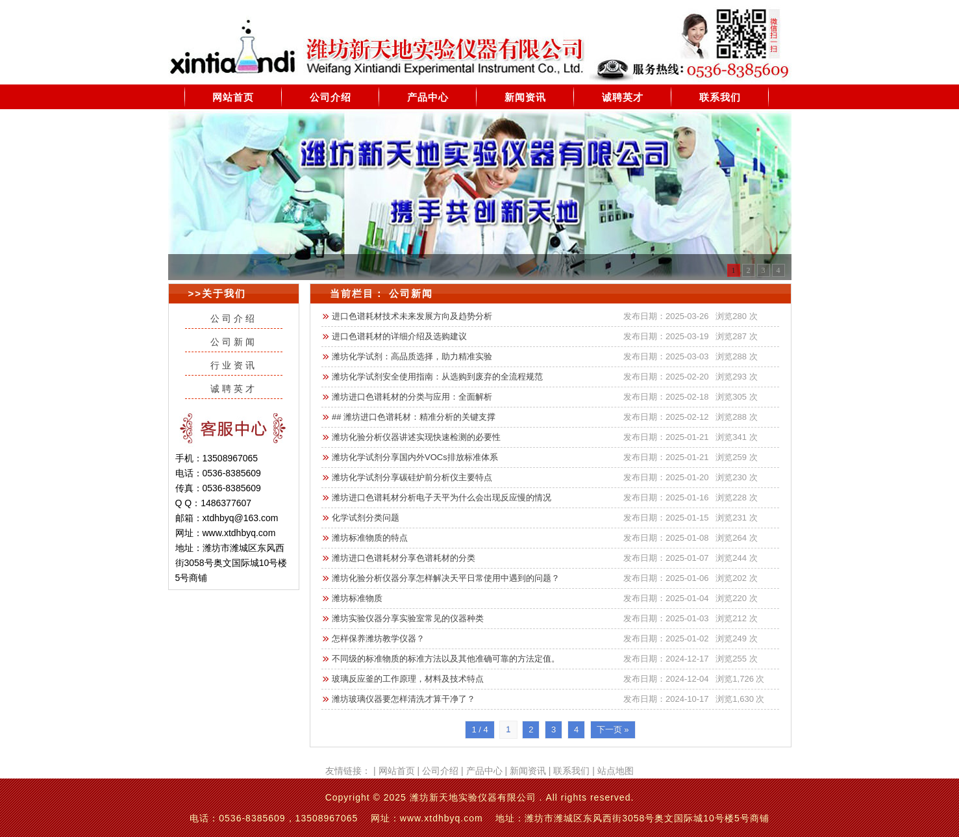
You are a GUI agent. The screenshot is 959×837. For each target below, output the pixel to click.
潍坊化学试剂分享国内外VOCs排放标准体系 (415, 457)
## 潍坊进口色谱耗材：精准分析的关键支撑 (413, 417)
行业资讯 (233, 365)
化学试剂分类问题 (365, 517)
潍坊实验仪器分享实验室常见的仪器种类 (408, 618)
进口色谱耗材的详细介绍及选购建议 (399, 336)
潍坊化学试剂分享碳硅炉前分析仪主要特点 (412, 477)
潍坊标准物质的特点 (370, 538)
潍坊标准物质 (357, 598)
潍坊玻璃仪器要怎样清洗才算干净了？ (403, 699)
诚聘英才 (622, 97)
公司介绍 (330, 97)
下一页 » (613, 729)
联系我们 (720, 97)
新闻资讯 (525, 97)
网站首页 (233, 97)
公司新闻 (233, 342)
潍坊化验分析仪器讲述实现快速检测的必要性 (416, 437)
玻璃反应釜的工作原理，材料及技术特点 (408, 679)
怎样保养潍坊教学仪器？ (378, 638)
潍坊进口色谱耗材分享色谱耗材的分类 (403, 558)
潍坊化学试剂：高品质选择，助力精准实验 (412, 356)
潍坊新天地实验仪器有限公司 (473, 797)
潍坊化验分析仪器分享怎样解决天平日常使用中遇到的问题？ (446, 578)
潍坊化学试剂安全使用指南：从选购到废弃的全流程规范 (437, 376)
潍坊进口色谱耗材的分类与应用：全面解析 (412, 397)
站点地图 (615, 771)
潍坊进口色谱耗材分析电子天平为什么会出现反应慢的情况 (441, 497)
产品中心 (428, 97)
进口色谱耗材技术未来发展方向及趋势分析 (412, 316)
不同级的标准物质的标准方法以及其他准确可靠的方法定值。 (446, 658)
